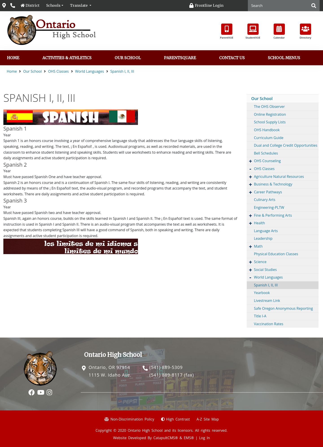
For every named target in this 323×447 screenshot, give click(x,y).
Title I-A (260, 316)
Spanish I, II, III (122, 71)
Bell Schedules (266, 153)
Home (13, 57)
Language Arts (266, 230)
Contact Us (232, 57)
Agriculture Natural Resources (279, 176)
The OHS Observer (269, 106)
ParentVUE (226, 31)
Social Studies (265, 269)
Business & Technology (273, 184)
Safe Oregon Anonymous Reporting (283, 308)
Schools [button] (53, 5)
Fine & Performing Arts (273, 215)
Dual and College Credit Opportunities (285, 145)
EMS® (189, 437)
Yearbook (262, 292)
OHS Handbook (267, 129)
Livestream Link (267, 300)
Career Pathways (268, 192)
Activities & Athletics (67, 57)
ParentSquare (180, 57)
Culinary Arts (264, 199)
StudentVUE (253, 31)
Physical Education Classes (276, 253)
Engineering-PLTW (269, 207)
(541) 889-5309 (166, 367)
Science (260, 261)
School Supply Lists (270, 122)
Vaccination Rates (268, 323)
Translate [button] (79, 5)
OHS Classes (58, 71)
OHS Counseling (267, 160)
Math (258, 246)
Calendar (279, 31)
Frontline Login (209, 5)
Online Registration (270, 114)
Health (259, 222)
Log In (204, 437)
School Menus (284, 57)
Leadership (263, 238)
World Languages (89, 71)
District (32, 5)
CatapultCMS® (165, 437)
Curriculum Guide (269, 137)
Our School (128, 57)
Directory (305, 31)
